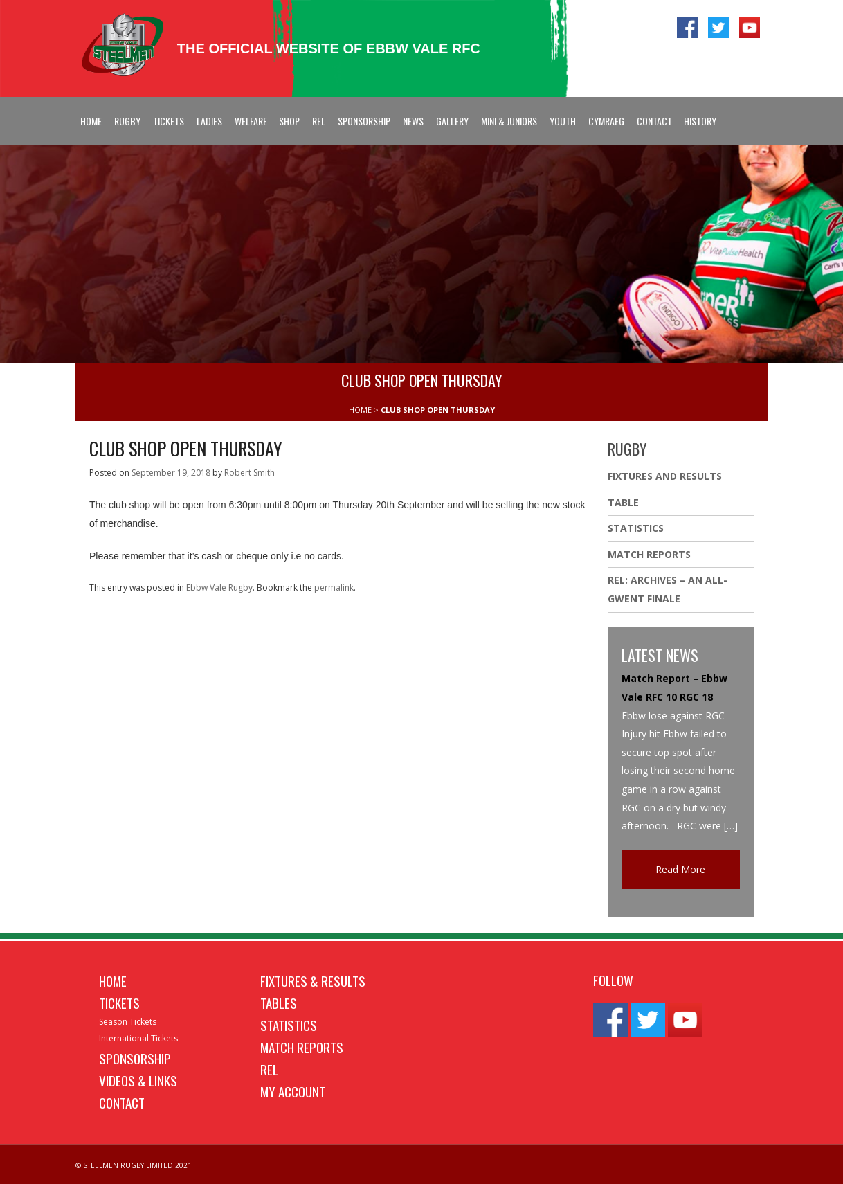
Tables (278, 1002)
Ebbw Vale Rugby (219, 587)
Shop (289, 121)
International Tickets (138, 1038)
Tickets (168, 121)
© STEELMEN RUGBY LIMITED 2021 (133, 1165)
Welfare (251, 121)
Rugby (127, 121)
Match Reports (649, 554)
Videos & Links (138, 1080)
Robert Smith (249, 472)
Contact (654, 121)
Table (623, 502)
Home (91, 121)
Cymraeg (606, 121)
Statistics (636, 528)
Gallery (452, 121)
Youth (563, 121)
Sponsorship (364, 121)
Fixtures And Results (665, 476)
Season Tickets (127, 1022)
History (700, 121)
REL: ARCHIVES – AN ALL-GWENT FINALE (667, 589)
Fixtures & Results (312, 980)
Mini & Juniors (509, 121)
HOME (360, 409)
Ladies (209, 121)
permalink (334, 587)
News (413, 121)
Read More (680, 869)
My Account (292, 1091)
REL (318, 121)
